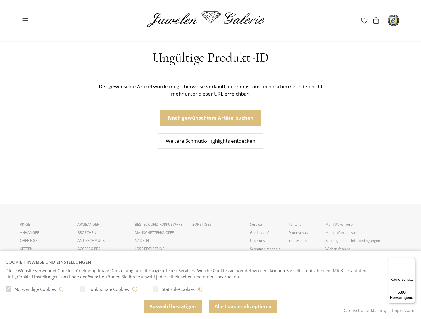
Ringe (25, 224)
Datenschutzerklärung (364, 310)
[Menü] (411, 261)
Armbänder (88, 224)
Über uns (257, 240)
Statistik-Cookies (174, 289)
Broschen (86, 232)
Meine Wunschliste (340, 232)
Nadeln (142, 240)
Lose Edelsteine (149, 248)
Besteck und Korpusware (158, 224)
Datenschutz (298, 232)
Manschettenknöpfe (154, 232)
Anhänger (29, 232)
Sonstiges (201, 224)
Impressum (297, 240)
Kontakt (294, 224)
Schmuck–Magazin (265, 248)
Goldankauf (259, 232)
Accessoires (88, 248)
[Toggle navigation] (25, 21)
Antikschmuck (91, 240)
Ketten (26, 248)
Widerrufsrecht (337, 248)
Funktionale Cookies (104, 289)
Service (256, 224)
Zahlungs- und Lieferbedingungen (352, 240)
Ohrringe (28, 240)
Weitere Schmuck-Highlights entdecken (210, 140)
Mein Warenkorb (339, 224)
